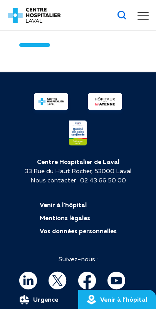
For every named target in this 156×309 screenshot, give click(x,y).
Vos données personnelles (78, 231)
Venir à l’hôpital (63, 205)
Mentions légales (65, 218)
